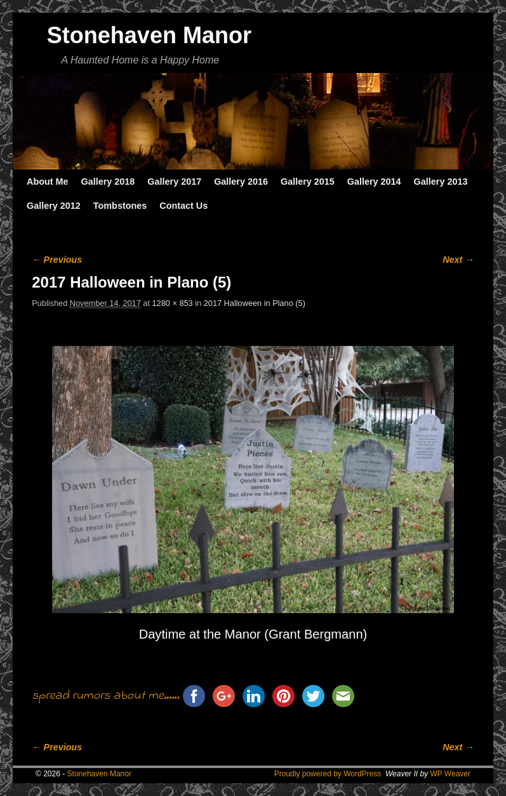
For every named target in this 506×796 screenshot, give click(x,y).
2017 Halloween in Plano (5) (254, 303)
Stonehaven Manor (149, 35)
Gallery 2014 (374, 181)
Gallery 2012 (54, 206)
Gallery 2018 (108, 181)
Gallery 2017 (174, 181)
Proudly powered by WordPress (328, 773)
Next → (458, 260)
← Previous (57, 260)
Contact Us (183, 206)
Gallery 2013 (441, 181)
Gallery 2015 (308, 181)
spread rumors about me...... (105, 696)
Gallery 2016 (241, 181)
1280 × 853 (172, 303)
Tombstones (120, 206)
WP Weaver (450, 773)
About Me (48, 181)
